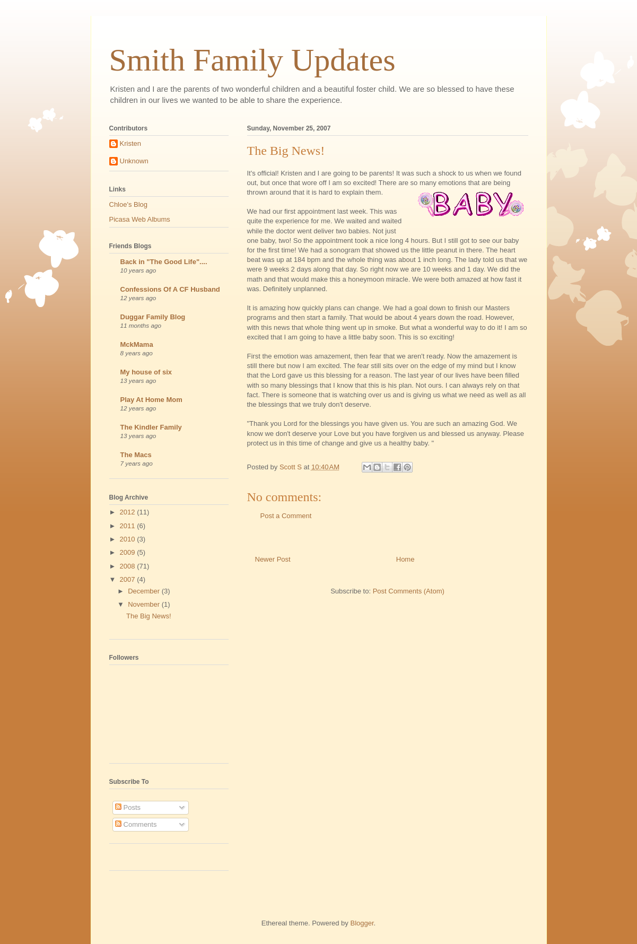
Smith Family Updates (252, 59)
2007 (128, 579)
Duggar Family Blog (153, 317)
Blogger (361, 923)
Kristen (130, 143)
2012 (128, 512)
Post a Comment (286, 516)
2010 (128, 539)
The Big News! (148, 616)
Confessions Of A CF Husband (170, 289)
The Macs (136, 455)
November (145, 604)
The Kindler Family (151, 427)
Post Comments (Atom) (408, 591)
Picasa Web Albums (139, 219)
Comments (135, 824)
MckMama (136, 344)
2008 (128, 566)
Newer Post (273, 559)
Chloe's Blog (128, 204)
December (145, 591)
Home (405, 559)
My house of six (146, 372)
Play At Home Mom (151, 400)
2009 (128, 552)
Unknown (134, 161)
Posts (128, 807)
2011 (128, 526)
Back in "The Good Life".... (163, 262)
